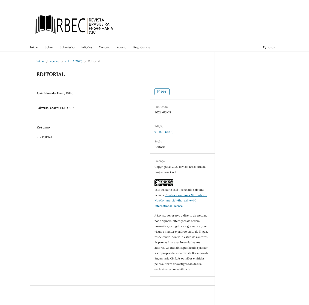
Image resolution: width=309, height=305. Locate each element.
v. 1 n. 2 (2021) (73, 61)
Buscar (269, 47)
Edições (86, 47)
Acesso (121, 47)
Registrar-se (141, 47)
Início (34, 47)
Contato (104, 47)
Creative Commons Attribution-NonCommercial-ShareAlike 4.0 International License (180, 200)
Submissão (67, 47)
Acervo (54, 61)
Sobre (49, 47)
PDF (164, 91)
